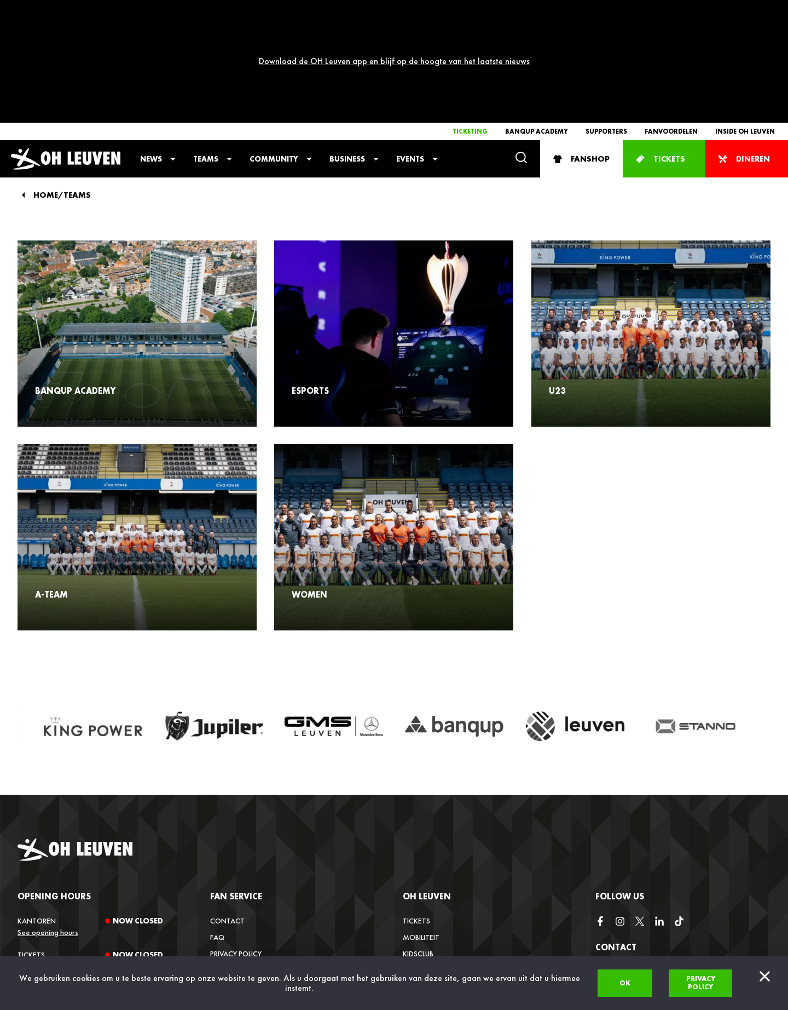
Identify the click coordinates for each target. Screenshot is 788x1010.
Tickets (416, 820)
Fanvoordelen (671, 30)
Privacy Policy (236, 853)
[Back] (23, 94)
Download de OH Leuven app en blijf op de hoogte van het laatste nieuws (394, 10)
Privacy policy (700, 982)
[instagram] (620, 821)
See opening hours (48, 831)
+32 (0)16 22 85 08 (626, 951)
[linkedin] (659, 821)
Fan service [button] (236, 795)
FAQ (217, 836)
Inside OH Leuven (745, 30)
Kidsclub (418, 853)
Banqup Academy (536, 30)
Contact (227, 820)
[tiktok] (679, 821)
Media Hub (421, 902)
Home (45, 94)
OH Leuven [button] (427, 795)
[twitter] (640, 821)
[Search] (521, 57)
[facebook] (600, 821)
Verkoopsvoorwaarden (255, 869)
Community (274, 58)
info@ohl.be (617, 923)
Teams (205, 58)
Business (347, 58)
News (151, 58)
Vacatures (422, 886)
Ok (624, 983)
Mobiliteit (421, 836)
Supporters (606, 30)
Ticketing (470, 30)
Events (410, 58)
